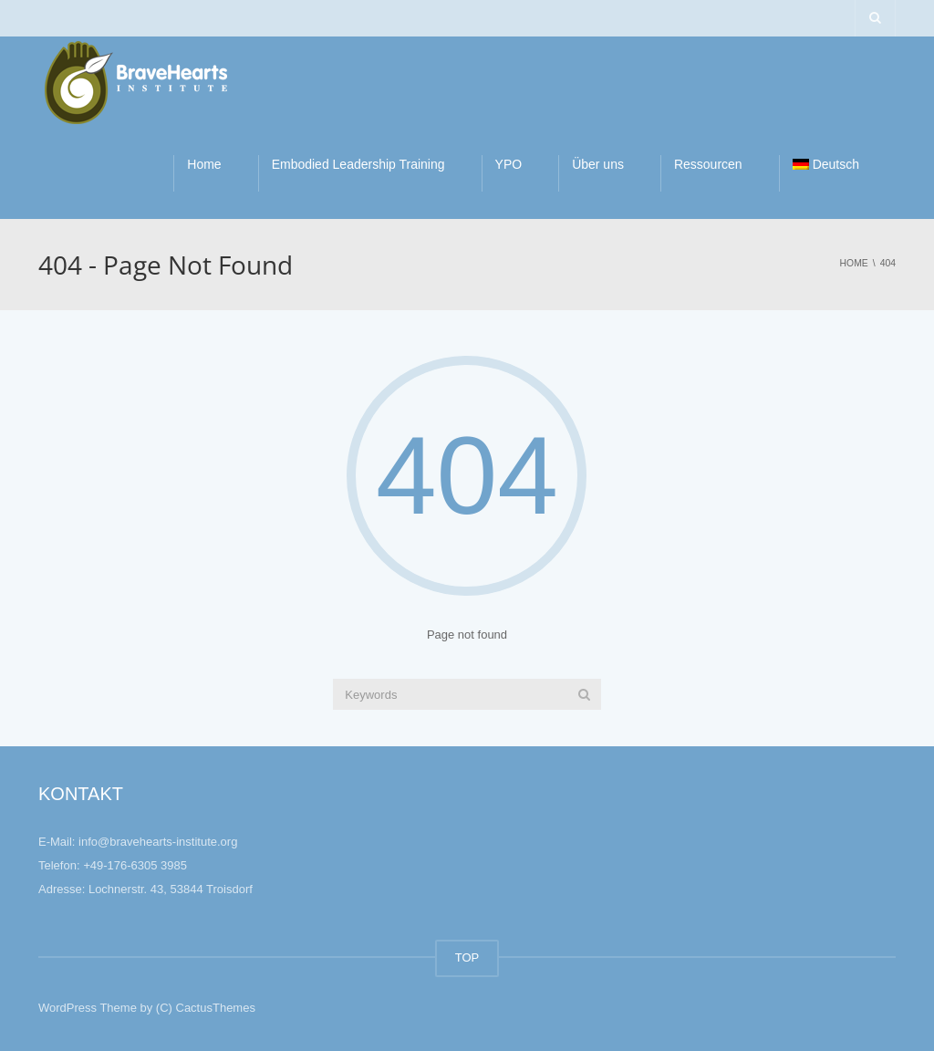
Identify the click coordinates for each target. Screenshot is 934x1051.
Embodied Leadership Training (358, 164)
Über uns (598, 164)
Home (204, 164)
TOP (467, 957)
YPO (509, 164)
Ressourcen (708, 164)
